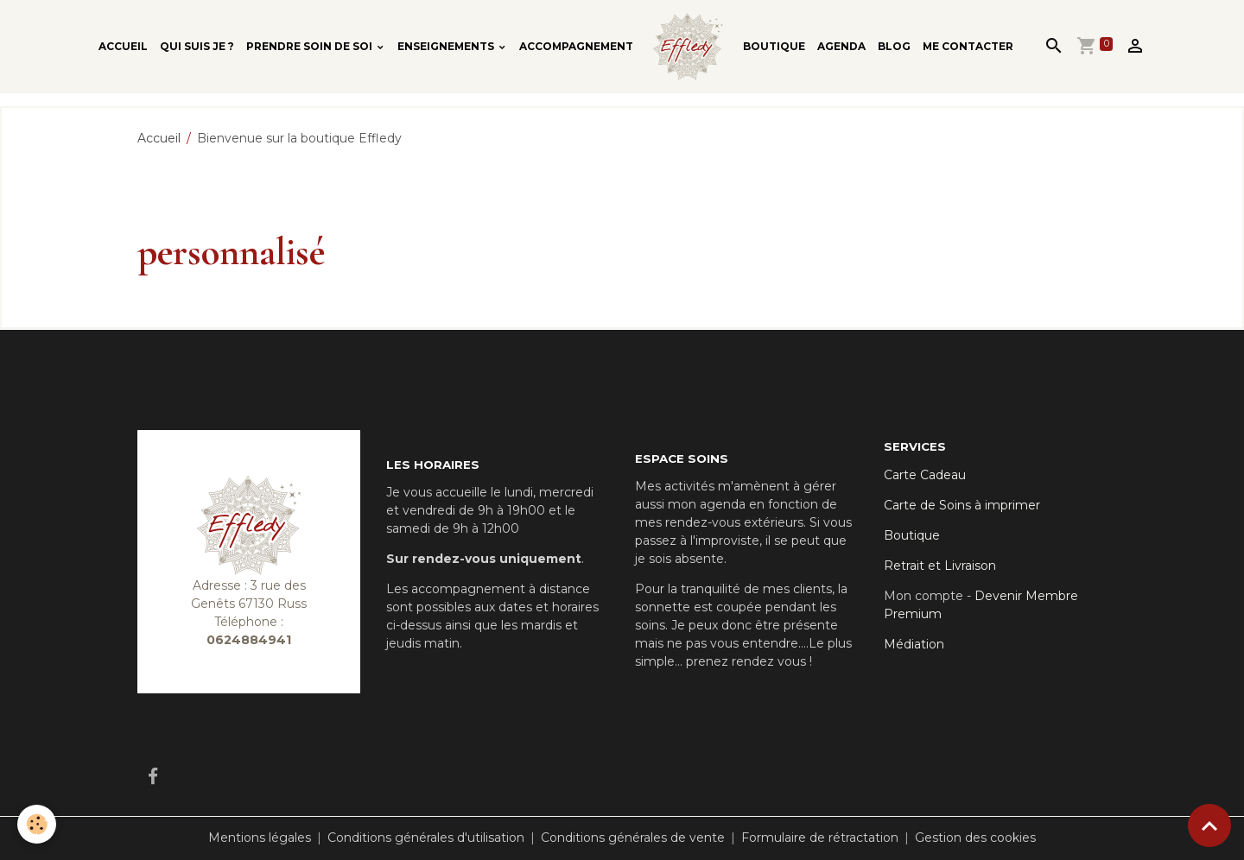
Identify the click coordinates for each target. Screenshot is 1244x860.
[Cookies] (36, 824)
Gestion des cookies (975, 837)
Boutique (774, 46)
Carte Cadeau (925, 475)
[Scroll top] (1209, 825)
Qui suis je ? (197, 46)
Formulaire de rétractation (819, 837)
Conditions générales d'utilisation (425, 837)
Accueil (123, 46)
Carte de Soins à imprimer (962, 505)
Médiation (914, 644)
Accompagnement (576, 46)
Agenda (841, 46)
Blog (894, 46)
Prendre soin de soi (310, 46)
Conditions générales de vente (633, 837)
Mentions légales (259, 837)
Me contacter (968, 46)
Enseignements (447, 46)
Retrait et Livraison (940, 565)
